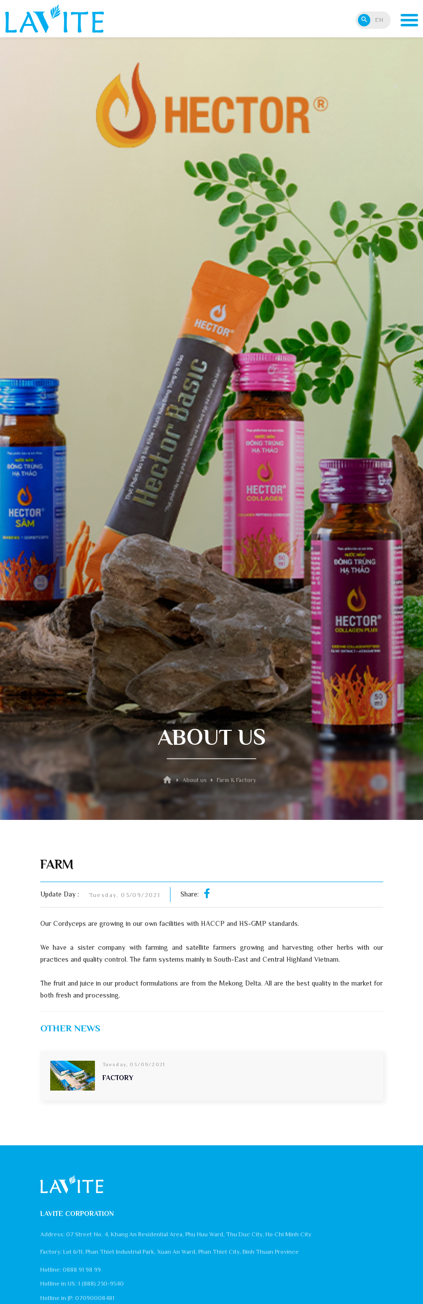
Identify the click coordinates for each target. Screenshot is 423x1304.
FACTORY (117, 1078)
